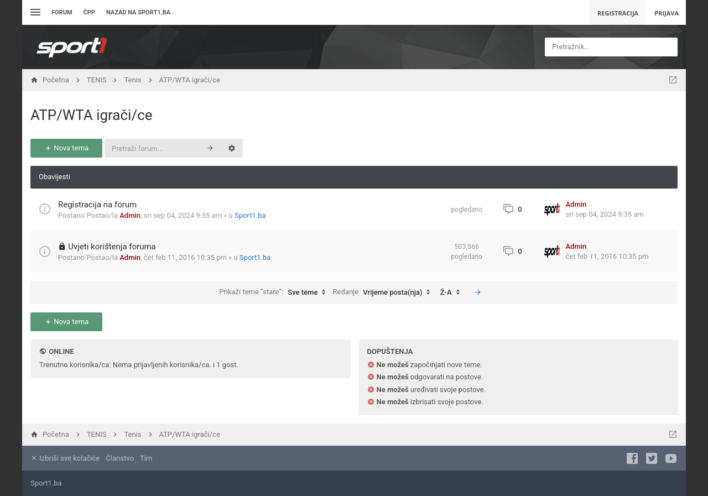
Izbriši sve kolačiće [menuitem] (65, 458)
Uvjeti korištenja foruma (112, 247)
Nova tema (66, 148)
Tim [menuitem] (146, 458)
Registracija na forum (97, 205)
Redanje (384, 292)
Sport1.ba (250, 215)
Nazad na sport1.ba (138, 12)
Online (61, 351)
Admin (129, 215)
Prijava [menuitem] (666, 13)
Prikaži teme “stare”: (275, 292)
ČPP (89, 12)
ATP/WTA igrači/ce (91, 115)
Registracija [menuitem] (617, 13)
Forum (61, 12)
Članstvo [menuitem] (119, 458)
